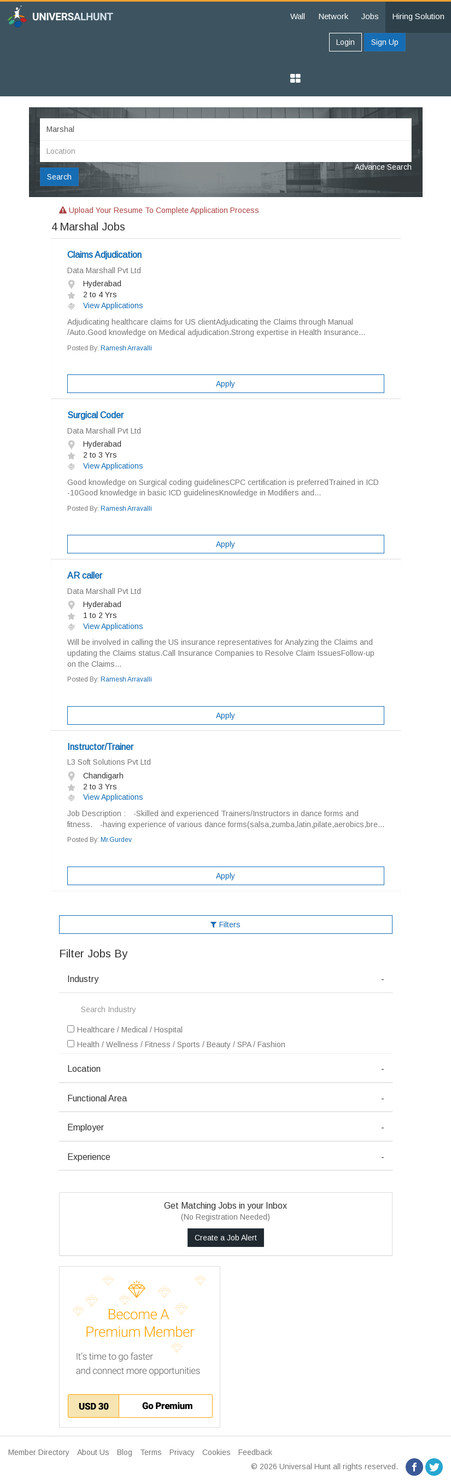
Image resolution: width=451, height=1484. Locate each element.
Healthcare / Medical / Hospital (125, 1029)
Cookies (216, 1452)
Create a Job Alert (226, 1237)
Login (345, 42)
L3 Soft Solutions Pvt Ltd (109, 762)
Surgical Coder (95, 415)
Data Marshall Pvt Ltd (104, 270)
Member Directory (38, 1452)
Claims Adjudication (104, 254)
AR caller (84, 575)
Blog (124, 1452)
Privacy (182, 1452)
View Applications (105, 305)
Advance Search (383, 167)
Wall (297, 16)
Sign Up (385, 42)
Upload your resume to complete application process (159, 210)
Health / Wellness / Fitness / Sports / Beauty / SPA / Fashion (176, 1044)
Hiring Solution (418, 16)
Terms (151, 1452)
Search (59, 176)
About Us (93, 1452)
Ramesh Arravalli (126, 348)
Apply (225, 383)
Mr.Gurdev (116, 840)
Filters (225, 924)
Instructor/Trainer (100, 747)
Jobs (370, 16)
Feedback (255, 1452)
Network (333, 16)
